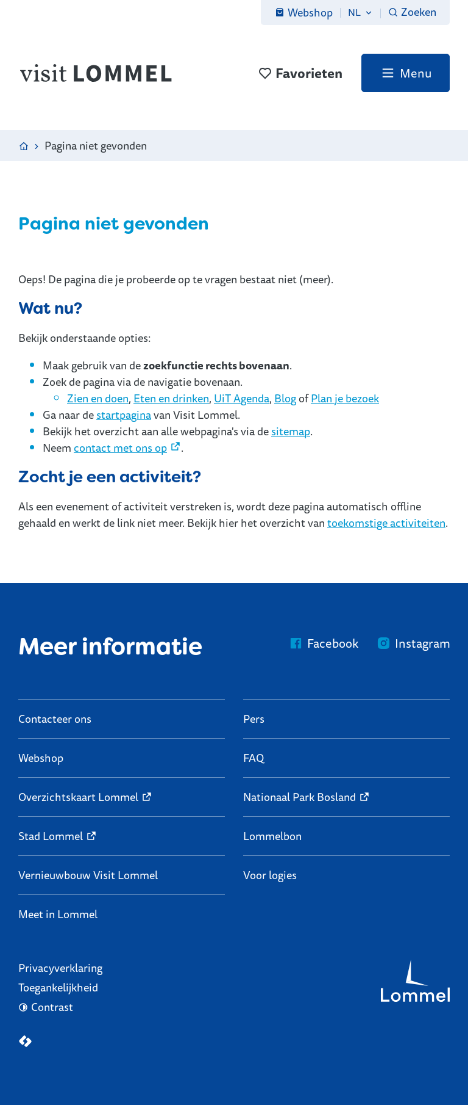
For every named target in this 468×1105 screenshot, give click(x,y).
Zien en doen (98, 398)
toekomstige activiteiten (386, 522)
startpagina (123, 414)
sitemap (290, 431)
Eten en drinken (171, 398)
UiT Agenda (241, 398)
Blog (285, 398)
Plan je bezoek (345, 398)
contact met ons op (120, 447)
